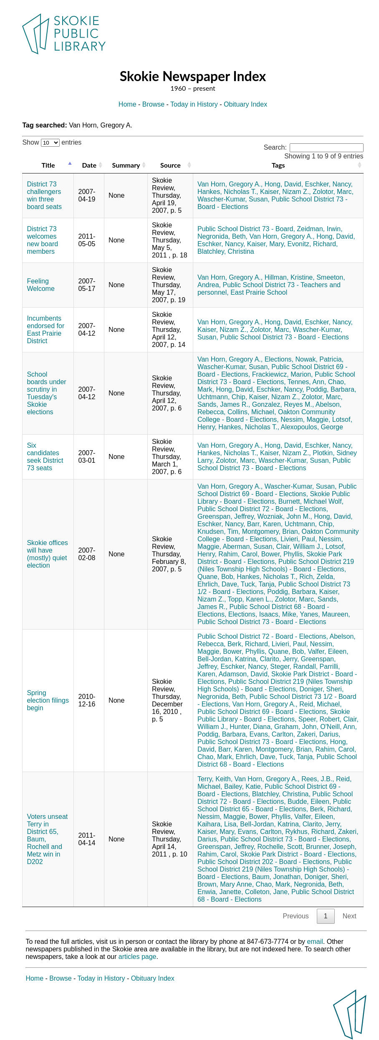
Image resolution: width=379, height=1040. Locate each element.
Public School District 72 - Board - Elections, (262, 508)
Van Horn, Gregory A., (230, 184)
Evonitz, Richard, (312, 243)
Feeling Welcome (40, 285)
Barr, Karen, (265, 524)
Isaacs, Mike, (278, 614)
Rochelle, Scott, (280, 846)
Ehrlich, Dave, (218, 584)
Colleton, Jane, (267, 891)
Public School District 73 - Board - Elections (284, 337)
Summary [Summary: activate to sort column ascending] (126, 165)
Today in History (194, 104)
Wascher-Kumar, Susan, (233, 199)
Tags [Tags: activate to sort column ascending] (278, 165)
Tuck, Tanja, (258, 584)
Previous (296, 916)
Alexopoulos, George (311, 427)
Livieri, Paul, (298, 539)
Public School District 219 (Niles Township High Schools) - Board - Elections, (275, 565)
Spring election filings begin (48, 700)
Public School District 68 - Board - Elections (277, 760)
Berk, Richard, (248, 643)
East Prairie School (258, 292)
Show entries (51, 142)
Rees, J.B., (317, 779)
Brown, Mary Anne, (225, 884)
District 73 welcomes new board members (42, 240)
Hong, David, (284, 184)
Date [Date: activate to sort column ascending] (89, 165)
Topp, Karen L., (250, 599)
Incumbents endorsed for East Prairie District (45, 329)
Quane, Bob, (216, 576)
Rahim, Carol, (238, 554)
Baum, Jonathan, (277, 876)
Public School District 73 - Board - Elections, (276, 378)
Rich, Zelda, (317, 576)
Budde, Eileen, (309, 801)
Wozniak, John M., (284, 516)
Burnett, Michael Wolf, (311, 501)
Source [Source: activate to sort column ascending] (170, 165)
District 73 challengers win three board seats (44, 195)
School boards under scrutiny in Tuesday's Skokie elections (46, 393)
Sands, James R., (223, 404)
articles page (138, 956)
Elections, (279, 359)
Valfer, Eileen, (328, 651)
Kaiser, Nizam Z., (285, 191)
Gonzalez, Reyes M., (283, 404)
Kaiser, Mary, (266, 243)
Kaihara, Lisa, (217, 824)
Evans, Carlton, (272, 734)
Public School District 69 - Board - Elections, (277, 490)
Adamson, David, (244, 674)
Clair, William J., (300, 546)
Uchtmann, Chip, (222, 396)
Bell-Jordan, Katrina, (227, 659)
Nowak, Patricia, (319, 359)
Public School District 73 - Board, (246, 228)
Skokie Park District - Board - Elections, (269, 558)
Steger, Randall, (294, 666)
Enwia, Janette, (220, 891)
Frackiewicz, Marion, (282, 374)
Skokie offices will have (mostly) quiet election (47, 554)
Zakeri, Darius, (318, 734)
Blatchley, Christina (225, 251)
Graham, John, (296, 726)
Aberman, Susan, (248, 546)
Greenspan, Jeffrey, (226, 516)
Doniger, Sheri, (322, 689)
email (315, 941)
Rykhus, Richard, (310, 831)
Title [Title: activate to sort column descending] (48, 165)
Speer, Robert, (319, 719)
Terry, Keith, (214, 779)
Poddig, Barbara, (331, 389)
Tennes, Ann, (307, 381)
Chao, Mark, (215, 756)
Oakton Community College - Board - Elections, (266, 415)
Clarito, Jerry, (279, 659)
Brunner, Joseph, (331, 846)
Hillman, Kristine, (290, 277)
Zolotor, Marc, (333, 191)
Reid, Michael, (320, 704)
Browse (153, 104)
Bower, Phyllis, (283, 554)
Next (349, 916)
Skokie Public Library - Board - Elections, (273, 497)
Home (127, 104)
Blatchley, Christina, (281, 794)
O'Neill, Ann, (338, 726)
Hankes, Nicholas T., (227, 191)
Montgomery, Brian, (271, 531)
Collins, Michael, (251, 411)
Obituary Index (245, 104)
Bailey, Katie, (243, 786)
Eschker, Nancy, (329, 184)
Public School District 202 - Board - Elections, (264, 861)
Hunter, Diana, (251, 726)
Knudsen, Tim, (218, 531)
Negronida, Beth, (222, 236)
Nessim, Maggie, (305, 419)
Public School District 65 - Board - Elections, (274, 805)
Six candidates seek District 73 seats (45, 457)
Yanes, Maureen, (325, 614)
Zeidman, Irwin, (319, 228)
